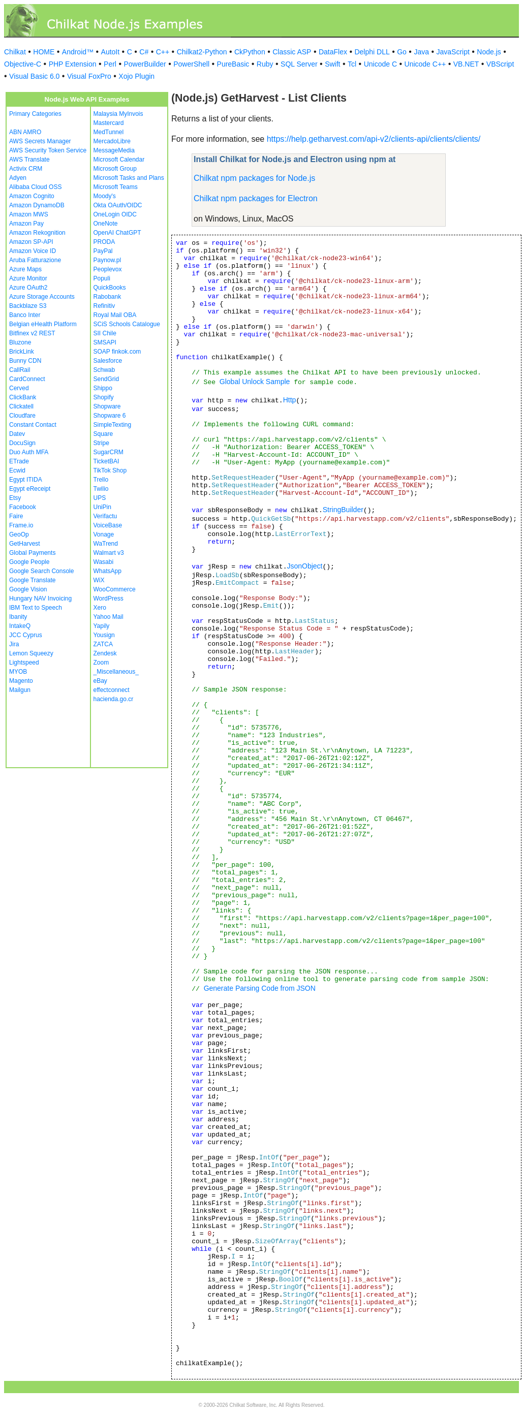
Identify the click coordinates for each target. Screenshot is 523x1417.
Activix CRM (25, 168)
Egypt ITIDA (25, 479)
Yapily (102, 625)
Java (421, 52)
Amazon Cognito (31, 196)
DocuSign (22, 443)
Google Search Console (41, 571)
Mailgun (19, 690)
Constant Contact (32, 424)
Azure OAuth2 (28, 287)
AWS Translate (29, 159)
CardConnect (27, 379)
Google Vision (28, 589)
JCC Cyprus (25, 635)
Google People (29, 561)
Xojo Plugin (136, 76)
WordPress (109, 598)
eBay (100, 680)
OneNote (106, 223)
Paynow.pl (107, 260)
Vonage (104, 534)
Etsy (15, 497)
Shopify (104, 397)
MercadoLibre (112, 141)
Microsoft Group (115, 168)
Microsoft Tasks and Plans (129, 177)
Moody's (105, 196)
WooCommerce (115, 589)
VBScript (500, 64)
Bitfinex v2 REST (32, 333)
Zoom (101, 662)
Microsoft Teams (116, 187)
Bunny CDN (25, 360)
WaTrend (106, 543)
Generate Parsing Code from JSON (260, 988)
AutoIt (110, 52)
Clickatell (21, 406)
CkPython (249, 52)
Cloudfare (22, 415)
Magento (21, 680)
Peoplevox (108, 269)
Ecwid (17, 470)
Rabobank (107, 296)
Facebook (22, 507)
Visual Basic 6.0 (34, 76)
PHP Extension (73, 64)
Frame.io (21, 525)
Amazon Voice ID (32, 251)
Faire (16, 516)
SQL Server (299, 64)
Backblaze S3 (27, 305)
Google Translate (32, 580)
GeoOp (19, 534)
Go (402, 52)
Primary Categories (35, 113)
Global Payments (32, 552)
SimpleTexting (113, 424)
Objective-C (22, 64)
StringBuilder (343, 510)
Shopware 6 (110, 415)
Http (289, 400)
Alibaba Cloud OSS (35, 187)
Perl (110, 64)
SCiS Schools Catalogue (127, 324)
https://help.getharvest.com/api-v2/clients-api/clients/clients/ (374, 139)
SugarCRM (109, 452)
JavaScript (453, 52)
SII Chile (105, 333)
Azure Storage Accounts (42, 296)
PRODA (104, 241)
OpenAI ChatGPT (117, 232)
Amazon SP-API (31, 241)
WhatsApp (107, 571)
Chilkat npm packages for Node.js (254, 178)
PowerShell (191, 64)
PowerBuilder (145, 64)
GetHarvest (24, 543)
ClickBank (22, 397)
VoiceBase (108, 525)
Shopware (107, 406)
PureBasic (233, 64)
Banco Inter (24, 315)
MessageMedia (114, 150)
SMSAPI (105, 342)
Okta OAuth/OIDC (118, 205)
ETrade (19, 461)
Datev (17, 433)
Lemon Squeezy (31, 653)
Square (103, 433)
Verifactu (105, 516)
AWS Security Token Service (47, 150)
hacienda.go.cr (114, 699)
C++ (162, 52)
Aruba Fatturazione (35, 260)
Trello (101, 479)
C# (143, 52)
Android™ (78, 52)
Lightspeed (24, 662)
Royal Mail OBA (115, 315)
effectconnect (112, 690)
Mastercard (109, 123)
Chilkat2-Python (202, 52)
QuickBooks (110, 287)
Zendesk (105, 653)
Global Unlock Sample (255, 381)
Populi (102, 278)
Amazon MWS (28, 214)
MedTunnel (109, 132)
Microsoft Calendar (119, 159)
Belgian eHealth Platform (43, 324)
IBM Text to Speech (35, 607)
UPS (100, 497)
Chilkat (15, 52)
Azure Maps (25, 269)
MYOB (18, 671)
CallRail (19, 369)
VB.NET (466, 64)
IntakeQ (19, 625)
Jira (14, 644)
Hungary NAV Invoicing (40, 598)
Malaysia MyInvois (118, 113)
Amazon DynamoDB (37, 205)
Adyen (17, 177)
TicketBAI (106, 461)
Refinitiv (104, 305)
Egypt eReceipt (29, 488)
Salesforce (108, 360)
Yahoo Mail (109, 616)
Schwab (104, 369)
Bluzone (20, 342)
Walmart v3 (109, 552)
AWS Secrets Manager (40, 141)
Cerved (19, 388)
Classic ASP (291, 52)
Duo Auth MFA (28, 452)
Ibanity (18, 616)
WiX (99, 580)
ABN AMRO (25, 132)
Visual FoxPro (89, 76)
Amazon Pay (26, 223)
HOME (43, 52)
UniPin (102, 507)
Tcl (352, 64)
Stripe (101, 443)
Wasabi (104, 561)
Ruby (265, 64)
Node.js (489, 52)
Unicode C (380, 64)
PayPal (103, 251)
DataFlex (333, 52)
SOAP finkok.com (117, 351)
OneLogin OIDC (115, 214)
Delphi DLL (371, 52)
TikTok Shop (110, 470)
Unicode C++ (425, 64)
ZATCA (103, 644)
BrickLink (21, 351)
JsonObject (304, 566)
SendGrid (106, 379)
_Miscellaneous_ (116, 671)
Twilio (101, 488)
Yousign (104, 635)
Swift (332, 64)
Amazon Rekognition (37, 232)
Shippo (103, 388)
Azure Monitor (28, 278)
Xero (100, 607)
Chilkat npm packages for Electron (256, 198)
